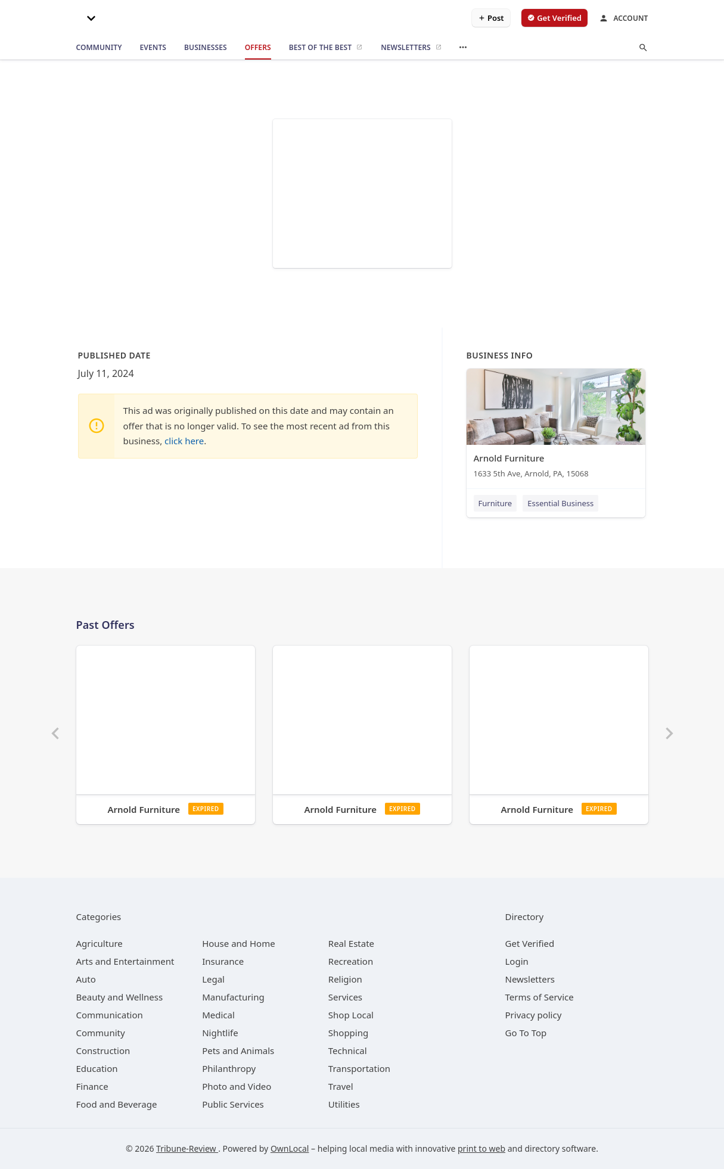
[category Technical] (347, 1050)
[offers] (258, 48)
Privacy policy (533, 1015)
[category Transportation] (359, 1068)
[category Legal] (213, 979)
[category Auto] (86, 979)
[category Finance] (92, 1086)
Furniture (495, 503)
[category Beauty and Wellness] (119, 997)
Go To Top (526, 1033)
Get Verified (530, 943)
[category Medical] (218, 1015)
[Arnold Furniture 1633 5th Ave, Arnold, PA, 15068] (556, 426)
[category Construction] (103, 1050)
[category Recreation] (350, 961)
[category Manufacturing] (233, 997)
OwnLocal (290, 1148)
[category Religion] (345, 979)
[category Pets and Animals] (238, 1050)
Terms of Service (539, 997)
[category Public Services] (233, 1104)
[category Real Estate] (351, 943)
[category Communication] (109, 1015)
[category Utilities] (344, 1104)
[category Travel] (340, 1086)
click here (184, 441)
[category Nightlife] (220, 1033)
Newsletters (530, 979)
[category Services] (345, 997)
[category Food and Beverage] (116, 1104)
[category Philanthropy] (229, 1068)
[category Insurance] (223, 961)
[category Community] (100, 1033)
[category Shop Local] (351, 1015)
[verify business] (554, 18)
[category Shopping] (348, 1033)
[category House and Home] (238, 943)
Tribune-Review (187, 1148)
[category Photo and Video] (236, 1086)
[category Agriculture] (99, 943)
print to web (481, 1148)
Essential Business (560, 503)
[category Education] (97, 1068)
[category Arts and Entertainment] (125, 961)
